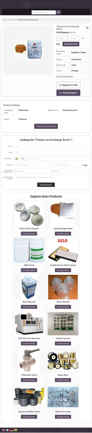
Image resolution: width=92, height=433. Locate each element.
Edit (84, 165)
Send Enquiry (68, 92)
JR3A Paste (29, 265)
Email (10, 152)
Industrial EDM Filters (29, 411)
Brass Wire (63, 375)
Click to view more (64, 76)
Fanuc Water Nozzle (29, 228)
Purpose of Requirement (7, 171)
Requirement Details (7, 178)
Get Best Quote (29, 233)
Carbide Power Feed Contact (63, 265)
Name (10, 146)
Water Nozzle (63, 302)
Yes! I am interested (46, 126)
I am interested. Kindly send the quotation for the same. (51, 178)
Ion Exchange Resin (63, 228)
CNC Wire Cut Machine (29, 338)
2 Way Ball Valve (29, 375)
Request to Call (68, 85)
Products (12, 20)
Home (4, 20)
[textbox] (73, 38)
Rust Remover (29, 302)
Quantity (9, 165)
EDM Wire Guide (63, 411)
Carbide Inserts (63, 338)
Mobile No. (8, 159)
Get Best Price (70, 44)
